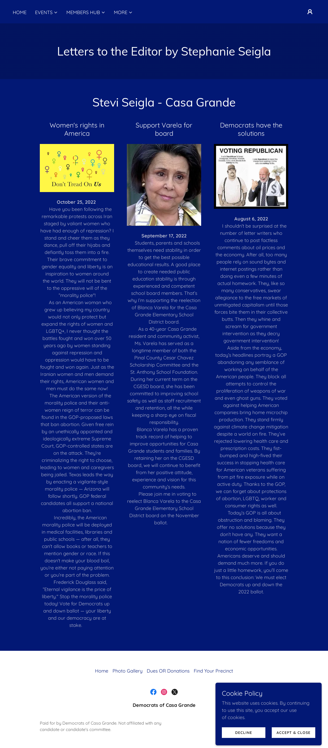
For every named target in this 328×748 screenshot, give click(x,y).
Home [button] (101, 671)
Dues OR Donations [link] (168, 671)
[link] (153, 692)
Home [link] (20, 12)
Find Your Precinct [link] (213, 671)
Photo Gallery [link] (128, 671)
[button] (46, 12)
